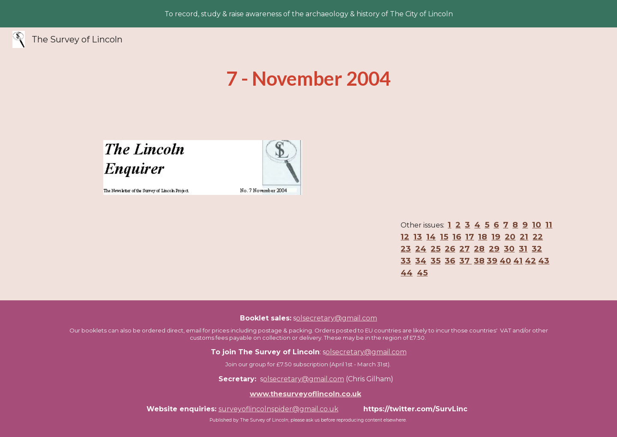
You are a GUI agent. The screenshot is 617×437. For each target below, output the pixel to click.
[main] (308, 79)
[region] (308, 13)
